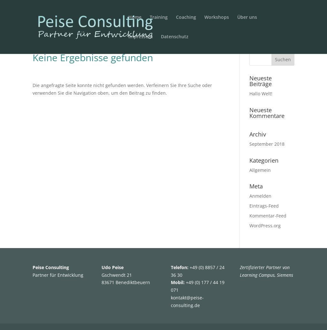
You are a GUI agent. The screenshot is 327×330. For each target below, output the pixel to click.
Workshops (216, 17)
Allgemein (260, 170)
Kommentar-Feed (267, 216)
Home (134, 17)
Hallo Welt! (260, 94)
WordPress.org (265, 226)
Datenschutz (174, 37)
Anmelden (260, 196)
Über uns (247, 17)
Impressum (140, 37)
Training (159, 17)
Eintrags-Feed (264, 206)
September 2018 (267, 144)
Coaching (186, 17)
